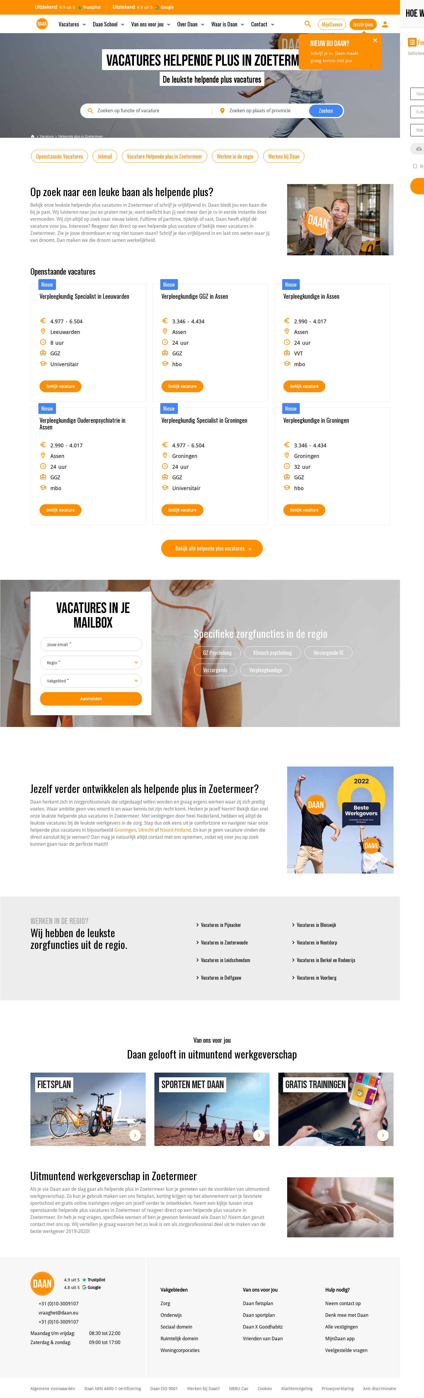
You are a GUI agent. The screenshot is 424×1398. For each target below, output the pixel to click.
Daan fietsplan (258, 1303)
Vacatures (73, 24)
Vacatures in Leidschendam (222, 960)
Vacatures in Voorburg (313, 977)
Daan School (109, 24)
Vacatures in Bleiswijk (313, 924)
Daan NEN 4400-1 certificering (112, 1388)
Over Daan (191, 24)
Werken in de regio (235, 156)
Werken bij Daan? (203, 1388)
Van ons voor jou (151, 24)
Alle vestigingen (341, 1327)
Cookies (265, 1388)
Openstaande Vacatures (59, 156)
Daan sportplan (259, 1315)
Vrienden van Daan (263, 1338)
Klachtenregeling (296, 1388)
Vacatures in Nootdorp (313, 942)
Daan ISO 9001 (164, 1388)
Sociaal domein (176, 1327)
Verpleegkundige (265, 670)
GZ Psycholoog (217, 652)
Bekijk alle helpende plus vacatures (213, 548)
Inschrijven (363, 24)
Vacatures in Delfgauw (217, 977)
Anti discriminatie (379, 1388)
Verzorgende (215, 670)
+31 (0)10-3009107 (59, 1304)
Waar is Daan (228, 24)
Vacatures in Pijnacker (217, 924)
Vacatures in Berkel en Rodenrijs (322, 960)
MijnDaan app (340, 1338)
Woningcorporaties (180, 1350)
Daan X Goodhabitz (263, 1327)
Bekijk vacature (60, 386)
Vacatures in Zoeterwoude (221, 942)
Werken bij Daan (283, 156)
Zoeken (326, 110)
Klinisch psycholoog (272, 652)
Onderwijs (171, 1315)
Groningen (125, 830)
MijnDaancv (332, 24)
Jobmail (105, 156)
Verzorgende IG (328, 652)
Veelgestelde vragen (346, 1350)
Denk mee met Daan (346, 1315)
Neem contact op (343, 1303)
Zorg (165, 1303)
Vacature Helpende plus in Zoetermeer (164, 156)
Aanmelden (91, 699)
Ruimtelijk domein (179, 1338)
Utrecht (146, 830)
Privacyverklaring (338, 1388)
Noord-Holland (175, 830)
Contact (263, 24)
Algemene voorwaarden (52, 1388)
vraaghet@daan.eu (58, 1313)
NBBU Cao (238, 1388)
